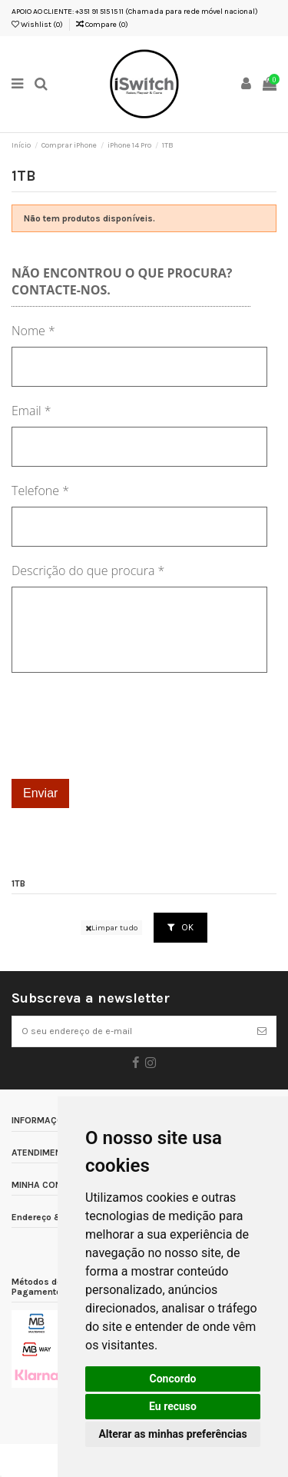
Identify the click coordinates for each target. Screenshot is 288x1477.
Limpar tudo (111, 928)
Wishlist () (37, 24)
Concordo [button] (173, 1378)
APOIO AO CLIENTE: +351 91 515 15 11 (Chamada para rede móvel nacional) (135, 11)
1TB (18, 884)
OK (180, 927)
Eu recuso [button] (173, 1406)
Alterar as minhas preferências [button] (172, 1434)
